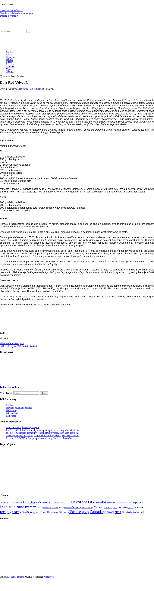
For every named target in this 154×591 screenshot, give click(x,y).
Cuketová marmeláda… (11, 10)
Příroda (9, 59)
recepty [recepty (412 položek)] (5, 512)
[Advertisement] (77, 470)
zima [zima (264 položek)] (118, 512)
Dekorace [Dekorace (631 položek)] (78, 502)
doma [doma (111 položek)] (98, 502)
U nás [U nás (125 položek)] (44, 512)
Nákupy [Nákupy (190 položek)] (77, 507)
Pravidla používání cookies (19, 407)
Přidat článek (12, 413)
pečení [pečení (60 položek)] (115, 508)
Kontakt (10, 405)
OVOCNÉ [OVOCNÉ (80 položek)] (108, 508)
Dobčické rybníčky (9, 15)
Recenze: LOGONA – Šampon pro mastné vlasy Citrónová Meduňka (39, 438)
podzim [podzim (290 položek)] (122, 507)
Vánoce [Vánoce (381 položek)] (75, 512)
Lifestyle (10, 62)
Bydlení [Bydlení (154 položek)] (35, 502)
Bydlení (10, 52)
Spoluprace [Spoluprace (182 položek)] (33, 512)
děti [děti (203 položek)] (103, 502)
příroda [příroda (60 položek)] (130, 508)
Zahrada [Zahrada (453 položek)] (96, 511)
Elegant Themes (15, 576)
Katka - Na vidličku (32, 89)
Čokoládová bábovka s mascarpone (17, 13)
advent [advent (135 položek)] (3, 502)
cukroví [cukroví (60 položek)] (67, 503)
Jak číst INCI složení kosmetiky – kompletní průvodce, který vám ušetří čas (42, 430)
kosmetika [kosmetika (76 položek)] (47, 508)
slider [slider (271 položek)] (15, 512)
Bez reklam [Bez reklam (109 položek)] (17, 502)
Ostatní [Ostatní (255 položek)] (99, 507)
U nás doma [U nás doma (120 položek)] (52, 512)
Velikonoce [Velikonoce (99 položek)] (64, 512)
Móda (9, 69)
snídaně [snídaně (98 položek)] (23, 512)
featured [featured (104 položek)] (110, 502)
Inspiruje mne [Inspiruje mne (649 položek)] (12, 506)
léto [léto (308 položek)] (61, 507)
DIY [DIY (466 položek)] (91, 502)
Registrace (11, 416)
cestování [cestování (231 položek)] (46, 502)
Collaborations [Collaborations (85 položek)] (59, 503)
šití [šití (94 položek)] (142, 512)
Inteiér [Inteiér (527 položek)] (30, 507)
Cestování (11, 57)
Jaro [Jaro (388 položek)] (39, 507)
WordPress (49, 576)
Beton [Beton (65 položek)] (9, 503)
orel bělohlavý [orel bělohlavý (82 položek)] (87, 508)
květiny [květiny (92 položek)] (54, 508)
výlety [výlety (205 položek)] (85, 512)
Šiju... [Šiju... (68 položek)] (138, 512)
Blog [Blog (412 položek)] (27, 502)
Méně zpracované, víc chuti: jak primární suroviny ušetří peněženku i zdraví (42, 435)
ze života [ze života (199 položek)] (108, 512)
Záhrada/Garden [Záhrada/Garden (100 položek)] (129, 512)
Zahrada (10, 66)
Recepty (10, 64)
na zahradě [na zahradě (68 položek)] (68, 508)
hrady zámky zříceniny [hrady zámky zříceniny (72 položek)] (122, 503)
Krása (9, 54)
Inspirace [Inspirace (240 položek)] (137, 502)
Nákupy (10, 71)
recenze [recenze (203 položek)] (138, 507)
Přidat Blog (11, 410)
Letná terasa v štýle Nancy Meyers (22, 427)
